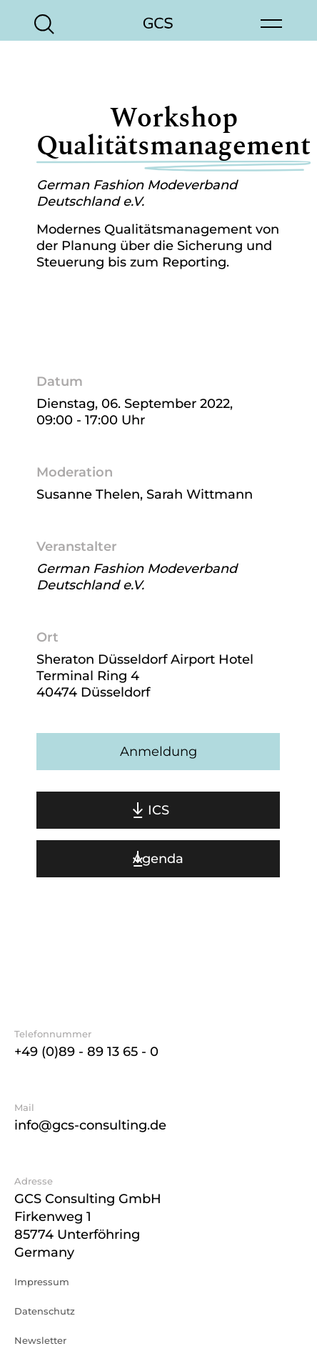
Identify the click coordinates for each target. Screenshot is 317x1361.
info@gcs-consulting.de (90, 1125)
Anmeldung (158, 751)
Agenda (158, 859)
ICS (158, 810)
